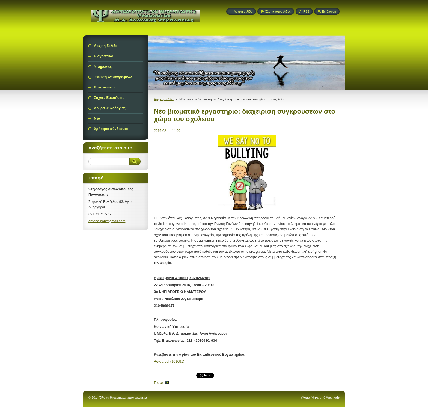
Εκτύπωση (329, 11)
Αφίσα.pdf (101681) (169, 361)
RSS (306, 11)
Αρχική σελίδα (243, 11)
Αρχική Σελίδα (164, 99)
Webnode (333, 397)
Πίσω (158, 383)
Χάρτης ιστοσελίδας (278, 11)
